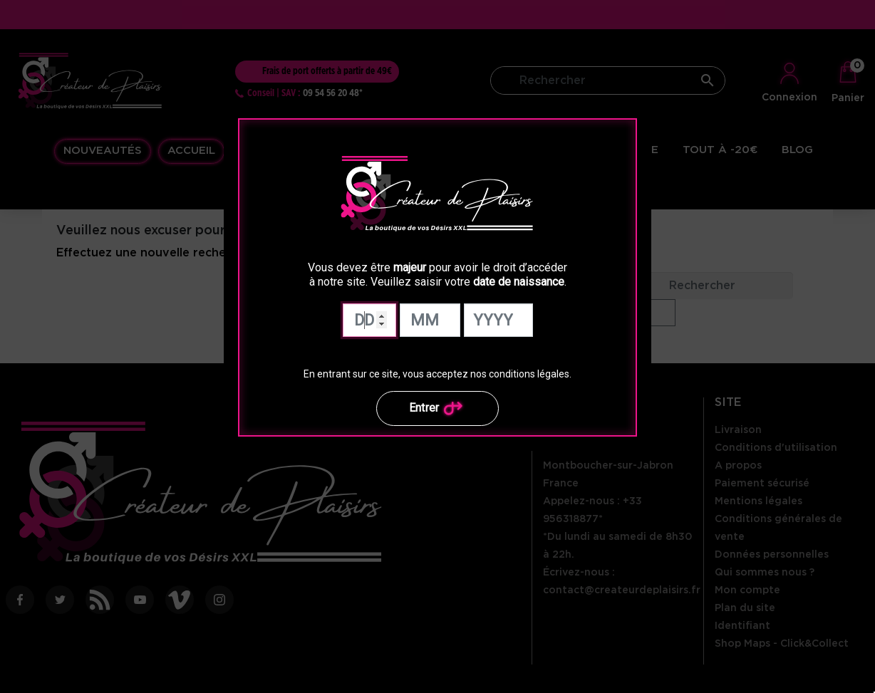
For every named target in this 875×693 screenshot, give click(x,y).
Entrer (438, 408)
